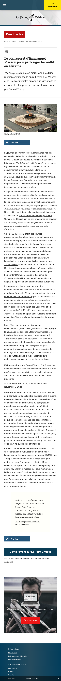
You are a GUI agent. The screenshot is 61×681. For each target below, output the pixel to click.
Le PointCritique (30, 17)
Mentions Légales (14, 659)
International (12, 668)
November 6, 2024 (13, 387)
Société (11, 675)
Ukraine (11, 672)
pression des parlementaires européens (35, 282)
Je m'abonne (52, 4)
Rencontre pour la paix (17, 202)
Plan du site (12, 653)
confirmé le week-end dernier (18, 296)
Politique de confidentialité (17, 656)
